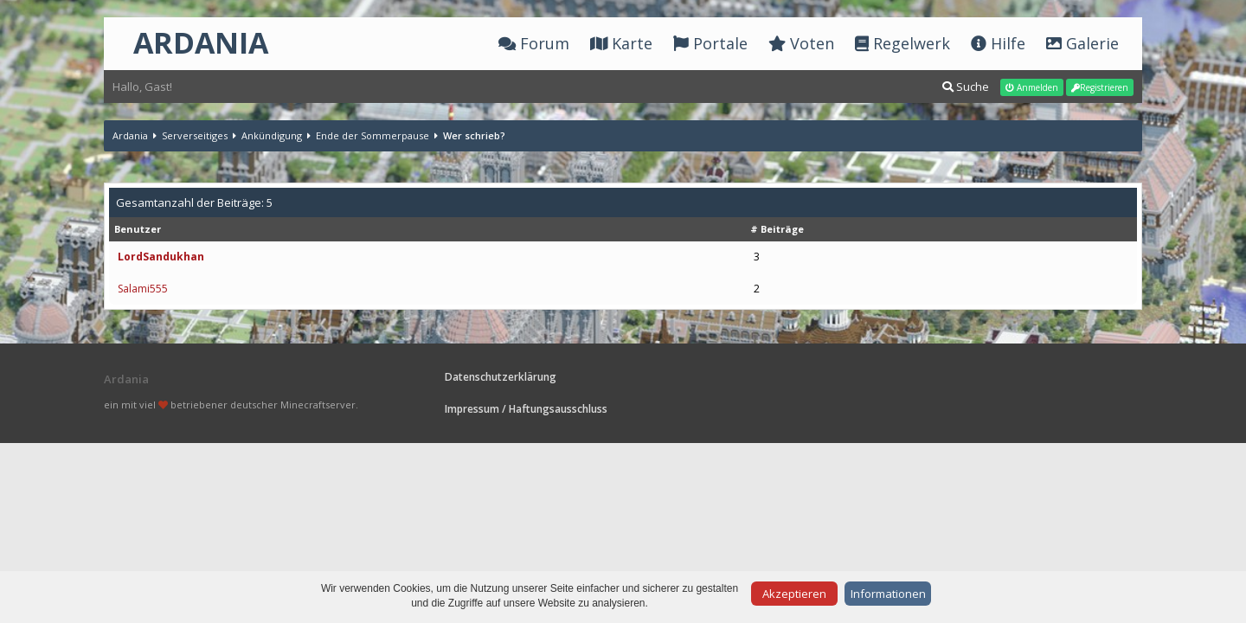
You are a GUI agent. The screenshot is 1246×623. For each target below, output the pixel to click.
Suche (965, 86)
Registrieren (1099, 87)
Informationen (888, 593)
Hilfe (998, 43)
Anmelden (1031, 87)
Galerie (1082, 43)
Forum (533, 43)
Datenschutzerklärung (500, 376)
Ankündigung (271, 135)
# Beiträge (777, 228)
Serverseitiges (195, 135)
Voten (801, 43)
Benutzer (137, 228)
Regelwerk (902, 43)
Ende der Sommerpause (372, 135)
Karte (621, 43)
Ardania (130, 135)
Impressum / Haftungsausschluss (526, 408)
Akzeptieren (794, 593)
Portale (710, 43)
